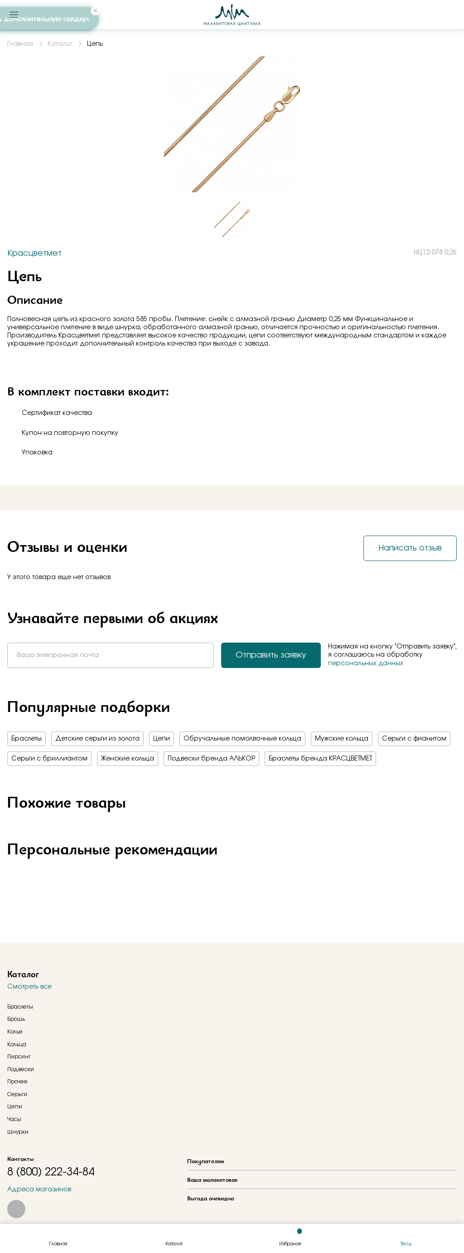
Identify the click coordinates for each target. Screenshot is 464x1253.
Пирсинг (19, 1056)
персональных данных (365, 663)
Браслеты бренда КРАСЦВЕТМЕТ (320, 759)
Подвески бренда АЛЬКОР (211, 759)
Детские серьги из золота (97, 739)
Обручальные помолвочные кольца (242, 739)
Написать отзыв (410, 548)
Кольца (16, 1044)
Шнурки (18, 1132)
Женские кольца (127, 759)
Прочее (17, 1081)
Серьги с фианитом (414, 739)
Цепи (161, 739)
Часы (14, 1119)
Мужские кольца (341, 739)
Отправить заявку (271, 655)
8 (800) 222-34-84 (50, 1172)
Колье (15, 1031)
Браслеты (26, 739)
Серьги (17, 1094)
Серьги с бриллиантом (49, 759)
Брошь (16, 1019)
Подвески (20, 1069)
